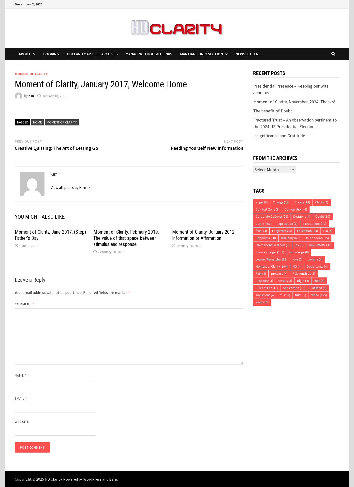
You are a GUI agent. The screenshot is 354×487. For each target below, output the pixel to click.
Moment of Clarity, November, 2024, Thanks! (294, 102)
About (25, 53)
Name (21, 375)
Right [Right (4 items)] (303, 281)
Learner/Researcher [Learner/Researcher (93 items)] (271, 259)
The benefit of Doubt (272, 111)
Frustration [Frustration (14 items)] (307, 231)
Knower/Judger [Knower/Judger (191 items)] (270, 252)
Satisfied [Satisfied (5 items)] (318, 288)
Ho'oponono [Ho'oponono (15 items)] (317, 238)
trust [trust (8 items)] (285, 295)
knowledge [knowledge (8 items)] (299, 252)
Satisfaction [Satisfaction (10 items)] (294, 288)
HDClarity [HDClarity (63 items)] (290, 238)
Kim (31, 96)
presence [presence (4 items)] (279, 274)
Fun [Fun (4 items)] (327, 231)
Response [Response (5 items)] (264, 281)
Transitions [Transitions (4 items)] (265, 295)
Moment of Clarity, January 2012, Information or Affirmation (204, 235)
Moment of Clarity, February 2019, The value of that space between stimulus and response (126, 238)
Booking (51, 53)
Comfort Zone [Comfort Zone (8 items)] (268, 209)
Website (22, 421)
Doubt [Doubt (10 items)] (322, 216)
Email (21, 398)
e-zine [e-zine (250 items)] (264, 224)
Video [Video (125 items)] (319, 295)
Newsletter (247, 53)
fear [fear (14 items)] (261, 231)
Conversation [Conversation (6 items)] (296, 209)
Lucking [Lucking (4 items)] (315, 259)
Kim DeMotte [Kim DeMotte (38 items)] (320, 245)
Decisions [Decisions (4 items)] (301, 216)
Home (37, 122)
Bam (113, 479)
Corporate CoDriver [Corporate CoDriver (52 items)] (272, 216)
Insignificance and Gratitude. (279, 135)
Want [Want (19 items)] (262, 302)
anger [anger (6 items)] (262, 202)
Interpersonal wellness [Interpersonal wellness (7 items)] (273, 245)
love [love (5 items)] (298, 259)
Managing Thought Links (149, 53)
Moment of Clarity (31, 74)
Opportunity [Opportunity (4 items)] (317, 266)
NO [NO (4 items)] (297, 266)
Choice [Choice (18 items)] (302, 202)
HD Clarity (53, 479)
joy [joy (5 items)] (299, 245)
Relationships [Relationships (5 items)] (304, 274)
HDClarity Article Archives (92, 53)
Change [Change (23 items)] (281, 202)
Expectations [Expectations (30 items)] (314, 224)
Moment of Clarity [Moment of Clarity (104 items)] (272, 266)
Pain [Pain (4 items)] (261, 274)
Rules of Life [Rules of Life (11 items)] (267, 288)
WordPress (92, 479)
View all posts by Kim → (71, 187)
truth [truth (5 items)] (300, 295)
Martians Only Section (201, 53)
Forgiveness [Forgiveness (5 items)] (282, 231)
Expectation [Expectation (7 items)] (287, 224)
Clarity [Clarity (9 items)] (321, 202)
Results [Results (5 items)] (285, 281)
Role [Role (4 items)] (319, 281)
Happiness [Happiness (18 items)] (266, 238)
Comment (24, 304)
